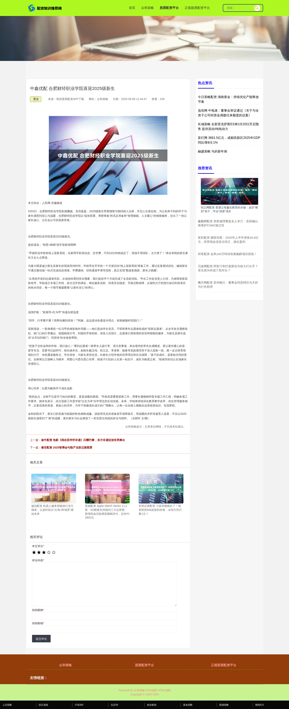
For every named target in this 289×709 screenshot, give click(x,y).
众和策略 (147, 7)
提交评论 (41, 638)
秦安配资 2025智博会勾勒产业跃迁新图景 (66, 447)
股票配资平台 (169, 7)
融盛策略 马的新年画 (212, 151)
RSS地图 (151, 690)
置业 (36, 99)
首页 (132, 7)
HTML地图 (164, 690)
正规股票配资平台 (197, 7)
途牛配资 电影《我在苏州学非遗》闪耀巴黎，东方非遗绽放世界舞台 (83, 440)
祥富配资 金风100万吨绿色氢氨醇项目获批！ (227, 254)
